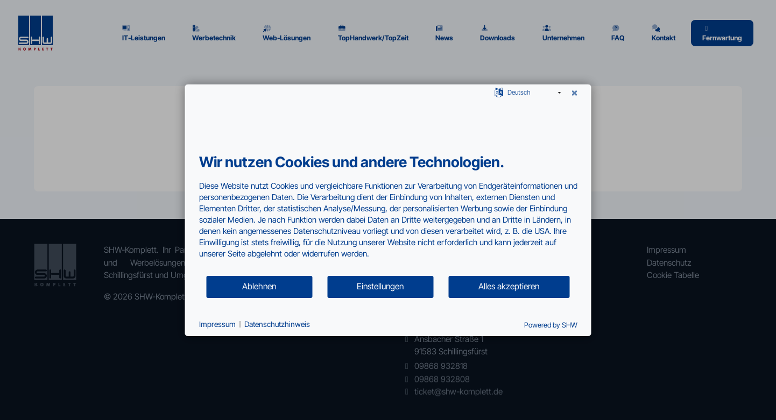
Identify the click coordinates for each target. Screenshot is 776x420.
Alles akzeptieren (508, 286)
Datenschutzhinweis (277, 324)
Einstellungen (380, 286)
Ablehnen (259, 286)
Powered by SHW (550, 325)
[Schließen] (575, 93)
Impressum (217, 324)
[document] (388, 214)
